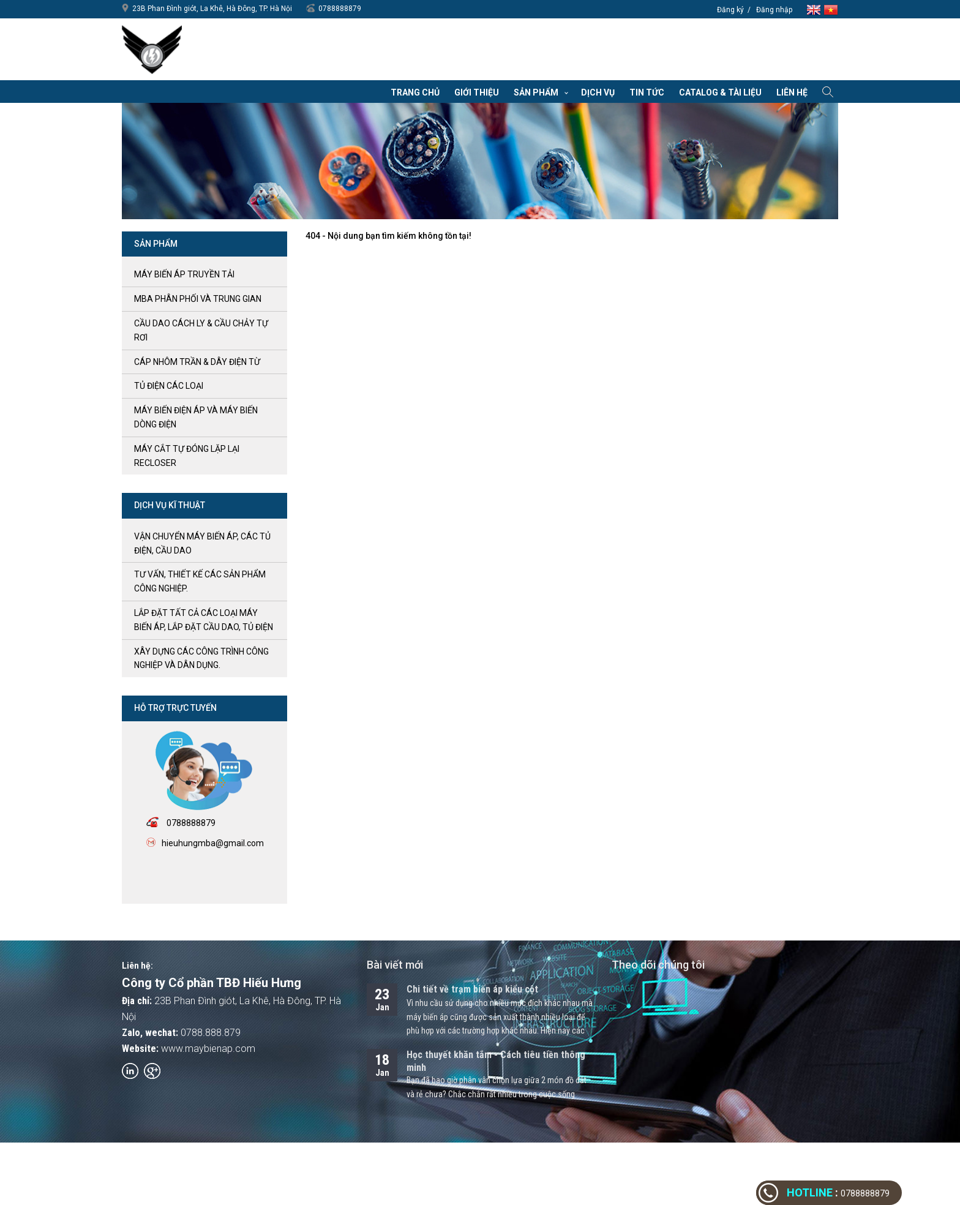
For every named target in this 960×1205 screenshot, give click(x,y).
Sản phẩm (536, 92)
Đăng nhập (774, 10)
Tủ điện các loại (168, 386)
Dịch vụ (598, 92)
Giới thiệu (476, 92)
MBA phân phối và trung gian (197, 299)
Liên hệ (792, 92)
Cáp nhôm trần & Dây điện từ (197, 362)
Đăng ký (730, 10)
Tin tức (646, 92)
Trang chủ (415, 92)
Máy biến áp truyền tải (184, 274)
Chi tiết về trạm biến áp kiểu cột (472, 989)
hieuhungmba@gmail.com (213, 843)
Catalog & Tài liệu (720, 92)
